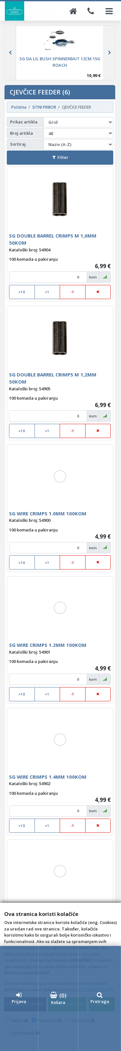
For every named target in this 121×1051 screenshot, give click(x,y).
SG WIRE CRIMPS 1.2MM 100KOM (47, 645)
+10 (21, 291)
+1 (47, 291)
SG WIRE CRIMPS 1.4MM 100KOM (47, 777)
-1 (72, 291)
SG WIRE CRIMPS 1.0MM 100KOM (47, 513)
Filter (60, 157)
